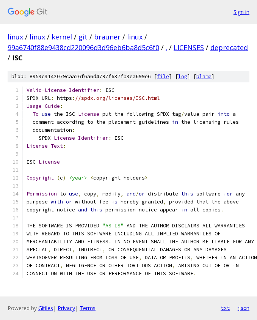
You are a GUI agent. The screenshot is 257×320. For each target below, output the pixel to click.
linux (15, 36)
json (243, 307)
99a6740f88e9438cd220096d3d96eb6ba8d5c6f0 (83, 47)
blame (204, 76)
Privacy (66, 308)
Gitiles (45, 308)
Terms (88, 308)
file (163, 76)
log (182, 76)
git (83, 36)
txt (225, 307)
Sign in (241, 12)
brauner (107, 36)
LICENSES (189, 47)
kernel (62, 36)
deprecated (229, 47)
